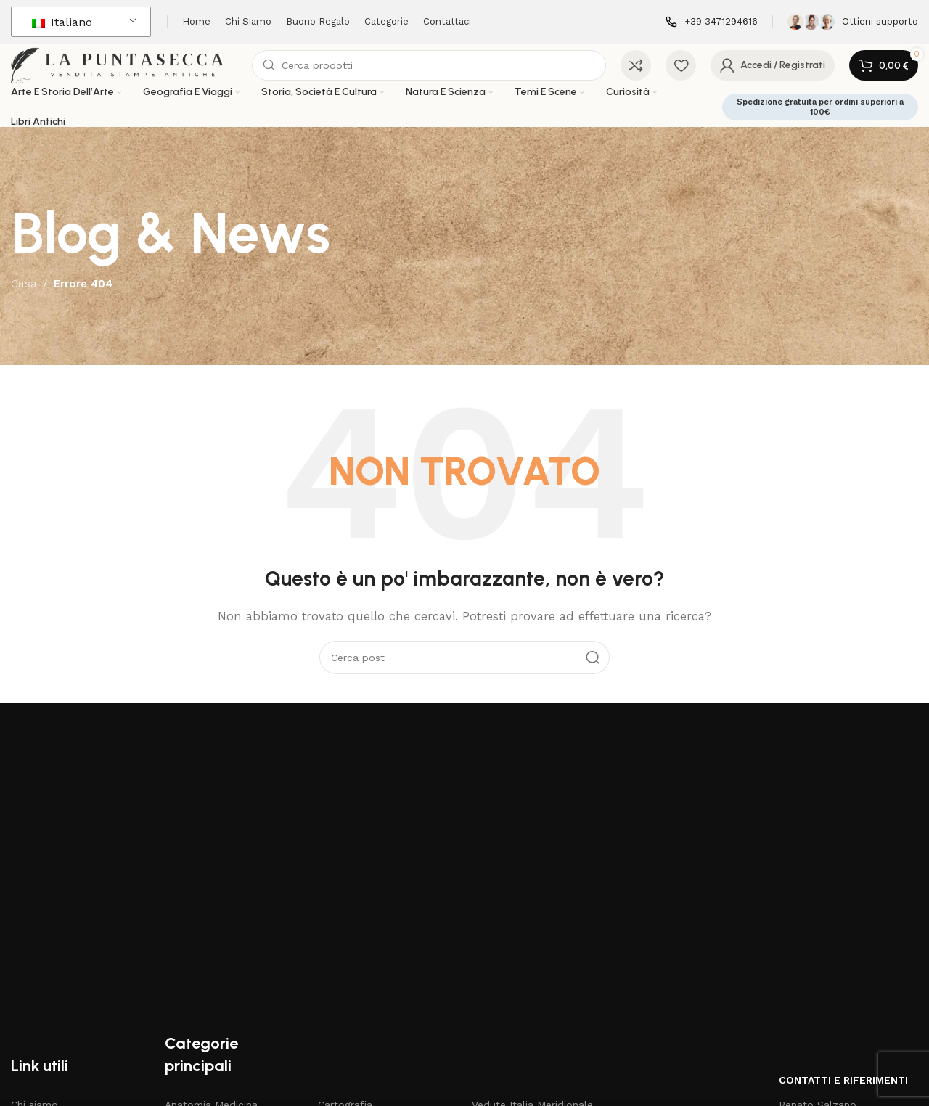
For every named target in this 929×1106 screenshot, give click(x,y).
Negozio (31, 960)
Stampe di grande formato (538, 1010)
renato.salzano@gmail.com (845, 960)
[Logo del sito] (141, 73)
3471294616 (819, 984)
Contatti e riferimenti (843, 886)
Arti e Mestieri (198, 960)
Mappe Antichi (352, 1010)
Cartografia (345, 911)
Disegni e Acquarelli (365, 960)
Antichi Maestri (201, 935)
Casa (24, 301)
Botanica (186, 1010)
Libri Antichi (346, 985)
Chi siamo (34, 911)
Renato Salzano (817, 911)
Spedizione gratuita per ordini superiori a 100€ (820, 124)
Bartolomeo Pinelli (210, 985)
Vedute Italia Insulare (523, 985)
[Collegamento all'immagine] (136, 775)
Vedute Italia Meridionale (532, 911)
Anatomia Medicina (211, 911)
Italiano (62, 22)
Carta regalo (41, 985)
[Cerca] (446, 74)
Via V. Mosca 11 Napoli (832, 935)
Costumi (338, 935)
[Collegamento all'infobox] (712, 22)
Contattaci (36, 1010)
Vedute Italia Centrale (525, 935)
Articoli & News (48, 935)
